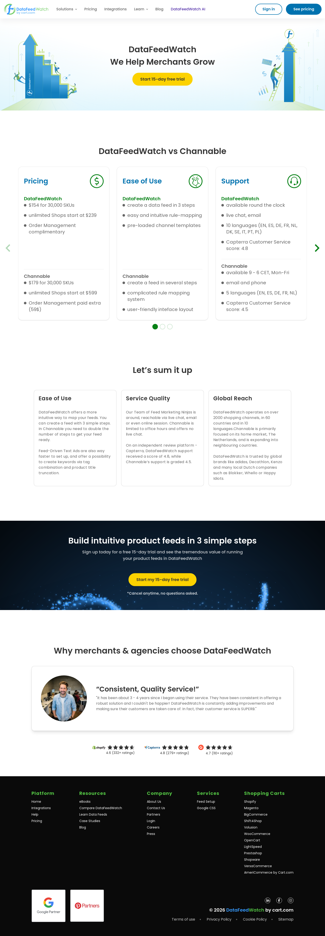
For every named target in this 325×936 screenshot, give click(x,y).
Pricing (90, 9)
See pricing (303, 9)
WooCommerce (257, 833)
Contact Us (156, 808)
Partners (153, 814)
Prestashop (253, 853)
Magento (251, 808)
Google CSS (206, 808)
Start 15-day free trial (162, 79)
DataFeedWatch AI (188, 9)
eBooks (85, 801)
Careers (153, 827)
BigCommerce (256, 814)
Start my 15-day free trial (162, 579)
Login (151, 821)
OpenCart (252, 840)
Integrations (115, 9)
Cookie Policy (255, 919)
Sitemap (286, 919)
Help (34, 814)
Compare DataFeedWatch (100, 808)
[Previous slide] (8, 248)
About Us (154, 801)
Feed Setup (206, 801)
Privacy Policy (219, 919)
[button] (155, 326)
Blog (159, 9)
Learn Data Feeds (93, 814)
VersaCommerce (258, 866)
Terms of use (183, 919)
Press (151, 833)
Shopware (252, 859)
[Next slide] (317, 248)
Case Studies (89, 821)
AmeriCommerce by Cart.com (269, 872)
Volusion (250, 827)
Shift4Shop (253, 821)
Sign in (268, 9)
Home (36, 801)
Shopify (250, 801)
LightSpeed (253, 846)
